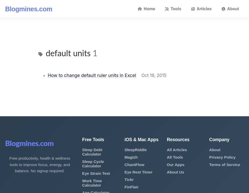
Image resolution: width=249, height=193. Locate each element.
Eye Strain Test (96, 173)
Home (146, 9)
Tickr (129, 179)
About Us (175, 172)
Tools (173, 9)
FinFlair (132, 187)
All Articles (177, 150)
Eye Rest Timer (139, 172)
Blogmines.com (28, 9)
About (230, 9)
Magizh (131, 157)
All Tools (175, 157)
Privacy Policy (222, 157)
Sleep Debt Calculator (92, 152)
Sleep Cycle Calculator (93, 163)
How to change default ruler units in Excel (92, 75)
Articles (201, 9)
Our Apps (176, 164)
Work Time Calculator (92, 183)
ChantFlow (135, 164)
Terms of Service (224, 164)
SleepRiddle (136, 150)
